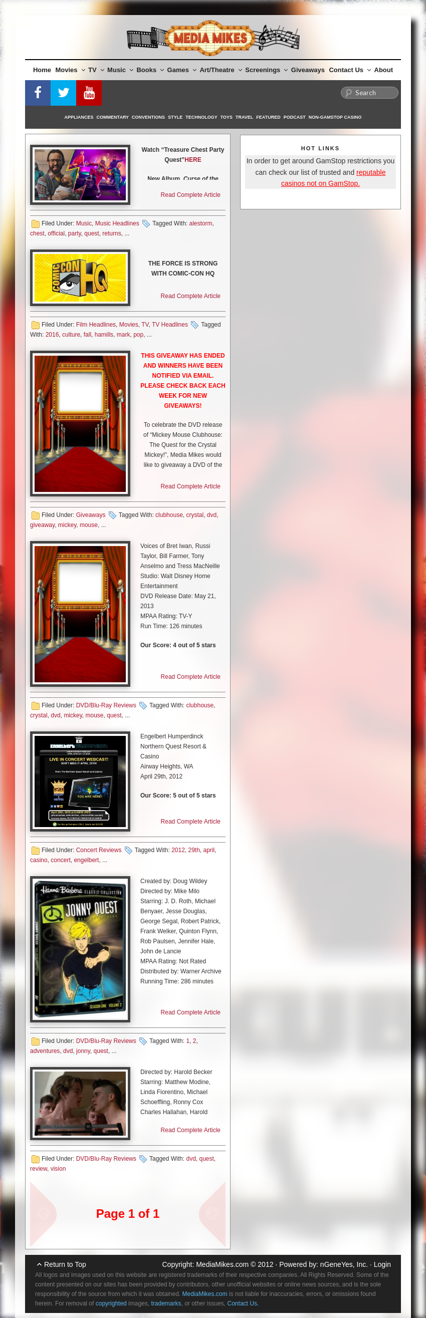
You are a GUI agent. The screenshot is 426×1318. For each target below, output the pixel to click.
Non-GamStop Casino (335, 117)
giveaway (42, 525)
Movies (70, 70)
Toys (227, 117)
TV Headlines (170, 324)
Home (42, 70)
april (209, 850)
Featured (268, 117)
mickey (67, 525)
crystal (195, 514)
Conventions (148, 117)
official (56, 233)
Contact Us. (243, 1303)
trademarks (166, 1303)
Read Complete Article (191, 194)
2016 (52, 334)
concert (60, 860)
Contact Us (350, 70)
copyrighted (111, 1303)
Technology (201, 117)
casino (39, 860)
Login (382, 1264)
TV (96, 70)
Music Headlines (117, 223)
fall (87, 334)
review (38, 1168)
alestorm (200, 223)
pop (138, 334)
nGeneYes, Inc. (344, 1264)
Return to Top (65, 1264)
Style (175, 117)
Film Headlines (96, 324)
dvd (212, 514)
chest (37, 233)
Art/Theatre (220, 70)
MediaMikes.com (222, 1264)
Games (181, 70)
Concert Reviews (99, 850)
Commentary (113, 117)
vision (58, 1168)
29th (194, 850)
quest (91, 233)
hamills (104, 334)
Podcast (295, 117)
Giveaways (308, 70)
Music (120, 70)
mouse (89, 525)
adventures (45, 1051)
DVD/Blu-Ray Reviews (106, 705)
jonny (83, 1051)
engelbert (86, 860)
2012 (178, 850)
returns (111, 233)
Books (150, 70)
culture (71, 334)
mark (123, 334)
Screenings (266, 70)
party (74, 233)
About (383, 70)
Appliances (79, 117)
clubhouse (169, 514)
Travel (244, 117)
